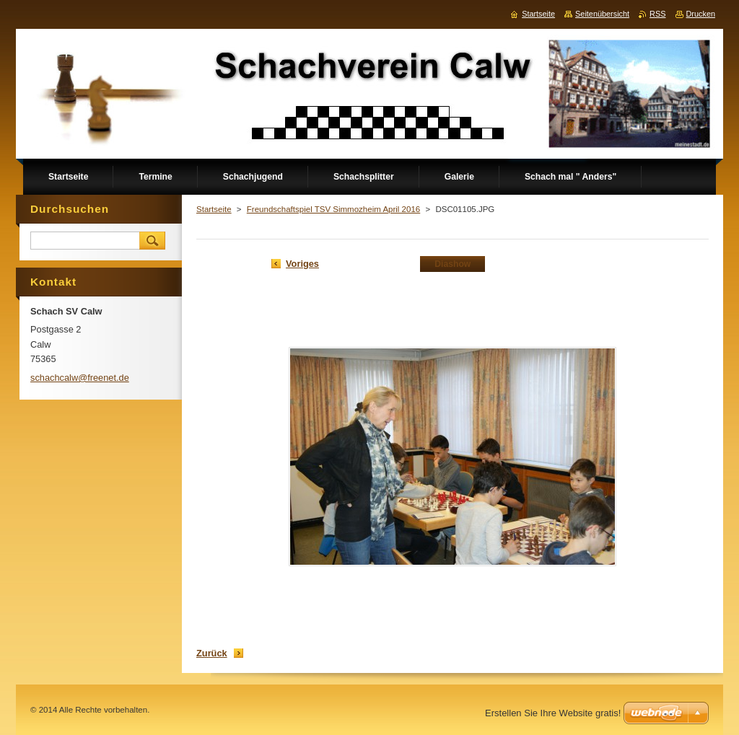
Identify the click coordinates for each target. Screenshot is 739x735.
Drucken (701, 13)
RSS (657, 13)
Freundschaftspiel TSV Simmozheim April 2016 (333, 209)
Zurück (211, 653)
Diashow (452, 264)
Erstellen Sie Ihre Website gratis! (553, 713)
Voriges (302, 263)
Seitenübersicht (602, 13)
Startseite (214, 209)
